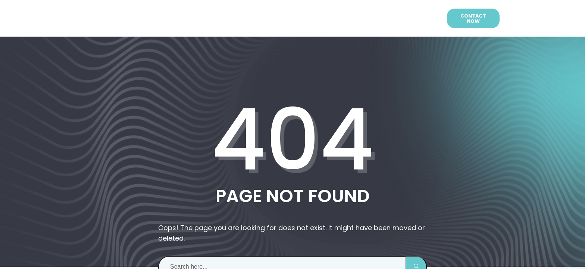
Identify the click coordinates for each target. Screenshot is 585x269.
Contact (392, 18)
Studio (301, 18)
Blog (360, 18)
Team (333, 18)
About (189, 18)
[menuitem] (425, 18)
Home (160, 18)
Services (222, 18)
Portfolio (261, 18)
